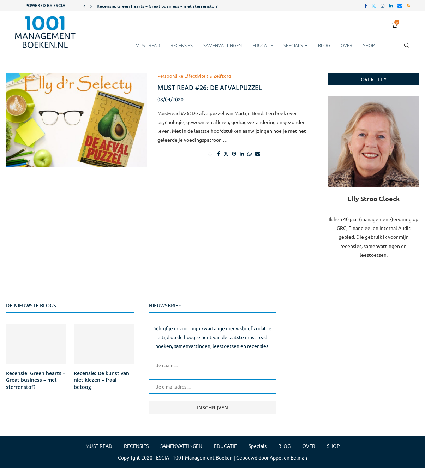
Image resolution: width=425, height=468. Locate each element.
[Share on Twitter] (225, 153)
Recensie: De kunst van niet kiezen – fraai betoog (101, 380)
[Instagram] (382, 5)
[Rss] (408, 5)
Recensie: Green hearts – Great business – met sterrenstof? (157, 6)
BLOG (324, 45)
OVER (346, 45)
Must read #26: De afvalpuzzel (209, 87)
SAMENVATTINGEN (222, 45)
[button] (84, 5)
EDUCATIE (262, 45)
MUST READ (148, 45)
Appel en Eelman (288, 457)
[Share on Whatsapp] (249, 153)
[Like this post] (210, 153)
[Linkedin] (391, 5)
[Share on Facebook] (218, 153)
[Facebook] (365, 5)
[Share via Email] (257, 153)
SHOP (369, 45)
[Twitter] (373, 5)
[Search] (406, 49)
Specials (293, 45)
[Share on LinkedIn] (242, 153)
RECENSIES (181, 45)
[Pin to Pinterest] (234, 153)
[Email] (399, 5)
